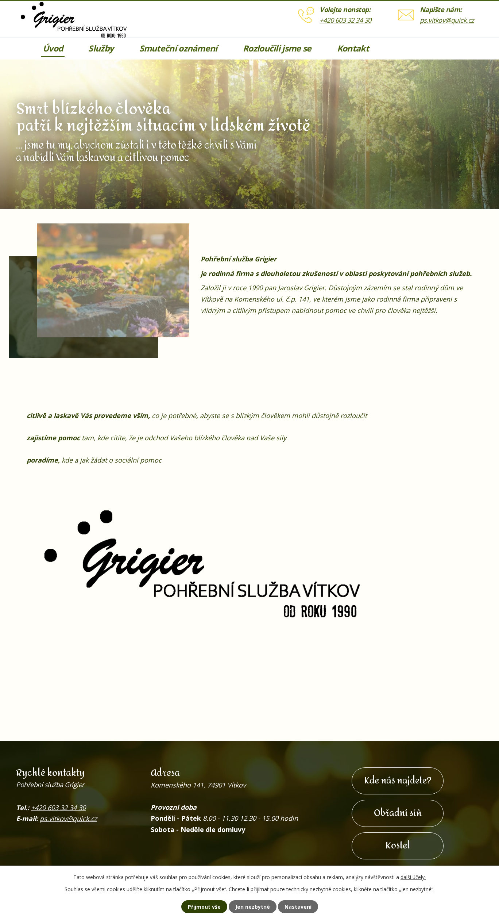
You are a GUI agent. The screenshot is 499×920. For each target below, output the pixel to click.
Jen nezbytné (252, 906)
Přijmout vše (204, 906)
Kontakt (353, 48)
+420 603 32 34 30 (345, 20)
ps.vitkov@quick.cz (447, 20)
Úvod (53, 48)
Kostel (398, 845)
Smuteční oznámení (178, 48)
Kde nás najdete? (398, 780)
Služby (100, 48)
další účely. (413, 877)
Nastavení (298, 906)
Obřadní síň (398, 813)
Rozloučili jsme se (277, 48)
